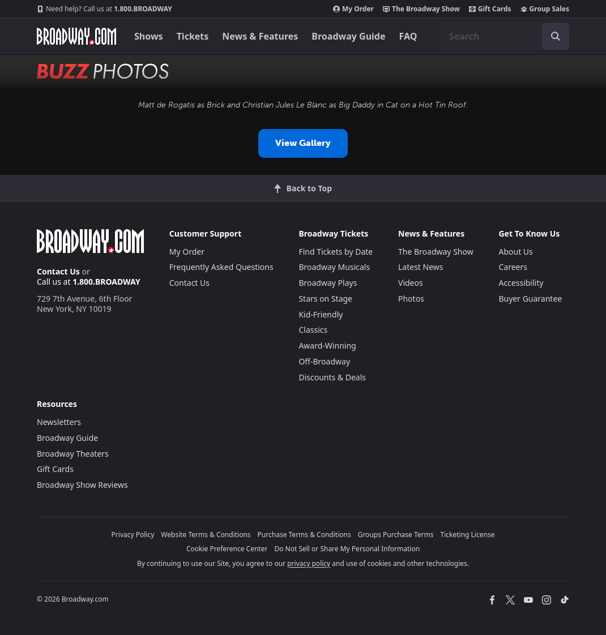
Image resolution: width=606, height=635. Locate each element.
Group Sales (544, 9)
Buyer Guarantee (530, 298)
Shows (148, 36)
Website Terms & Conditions (205, 534)
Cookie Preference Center (227, 549)
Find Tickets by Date (335, 251)
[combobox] (504, 36)
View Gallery (303, 143)
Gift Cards (490, 9)
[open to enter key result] (555, 36)
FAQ (408, 36)
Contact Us (58, 271)
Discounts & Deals (332, 377)
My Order (353, 9)
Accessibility (520, 282)
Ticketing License (468, 534)
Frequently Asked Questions (221, 266)
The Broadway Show (421, 9)
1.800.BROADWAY (104, 9)
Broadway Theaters (73, 453)
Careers (512, 266)
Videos (410, 282)
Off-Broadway (324, 361)
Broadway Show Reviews (82, 484)
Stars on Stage (325, 298)
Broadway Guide (348, 36)
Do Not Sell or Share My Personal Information (347, 549)
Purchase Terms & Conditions (304, 534)
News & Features (260, 36)
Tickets (193, 36)
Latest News (420, 266)
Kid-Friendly (320, 314)
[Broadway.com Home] (76, 36)
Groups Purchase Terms (396, 534)
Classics (312, 329)
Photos (411, 298)
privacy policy (308, 563)
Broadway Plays (327, 282)
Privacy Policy (133, 534)
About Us (515, 251)
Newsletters (59, 422)
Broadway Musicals (334, 266)
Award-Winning (327, 345)
